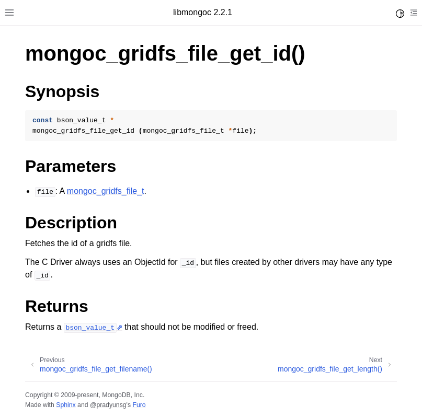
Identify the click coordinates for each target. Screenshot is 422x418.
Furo (138, 405)
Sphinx (65, 405)
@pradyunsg (108, 405)
